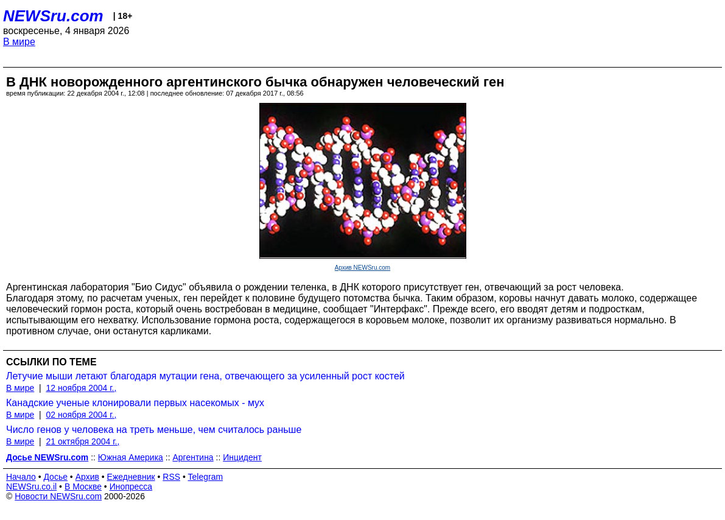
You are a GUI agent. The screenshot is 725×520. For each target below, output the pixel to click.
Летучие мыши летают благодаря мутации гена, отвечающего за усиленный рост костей (205, 376)
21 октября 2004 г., (82, 441)
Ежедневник (131, 477)
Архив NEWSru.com (362, 267)
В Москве (83, 486)
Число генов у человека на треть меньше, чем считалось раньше (153, 429)
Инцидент (242, 457)
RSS (171, 477)
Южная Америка (130, 457)
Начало (21, 477)
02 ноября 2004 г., (81, 415)
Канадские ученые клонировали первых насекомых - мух (135, 403)
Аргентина (192, 457)
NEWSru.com (53, 16)
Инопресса (131, 486)
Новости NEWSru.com (58, 496)
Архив (87, 477)
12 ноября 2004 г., (81, 388)
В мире (19, 42)
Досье (55, 477)
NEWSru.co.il (31, 486)
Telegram (205, 477)
